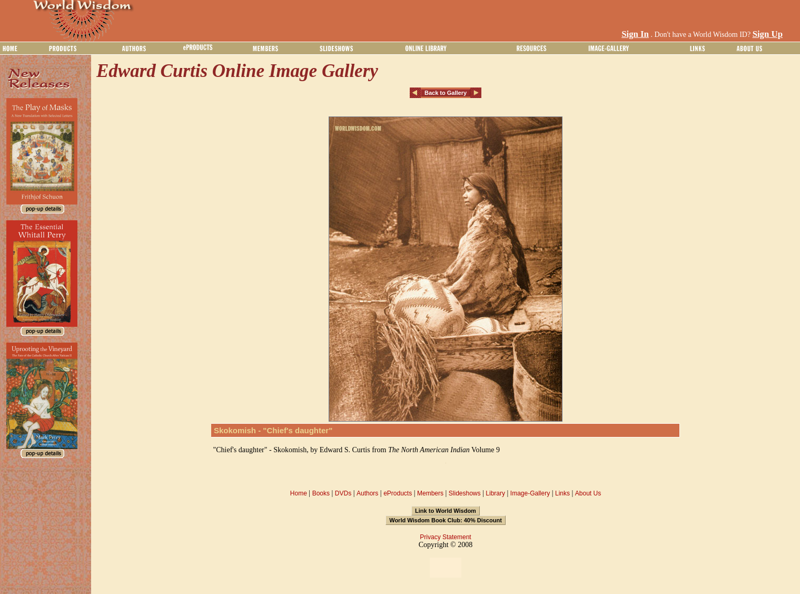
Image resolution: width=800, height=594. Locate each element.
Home (298, 493)
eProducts (397, 493)
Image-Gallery (530, 493)
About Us (588, 493)
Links (562, 493)
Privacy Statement (445, 537)
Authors (367, 493)
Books (321, 493)
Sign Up (768, 34)
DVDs (343, 493)
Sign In (635, 34)
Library (495, 493)
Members (430, 493)
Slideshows (465, 493)
